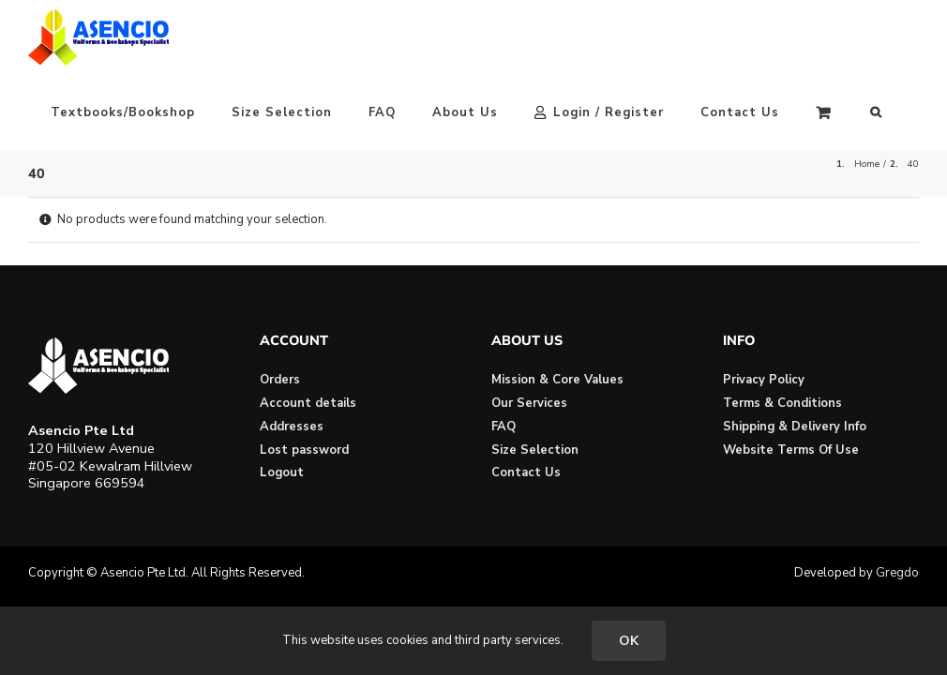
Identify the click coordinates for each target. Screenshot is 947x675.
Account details (308, 403)
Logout (282, 472)
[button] (876, 112)
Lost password (304, 450)
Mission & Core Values (557, 379)
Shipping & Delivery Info (794, 426)
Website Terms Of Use (791, 450)
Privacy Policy (763, 379)
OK (629, 641)
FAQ (503, 426)
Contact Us (526, 472)
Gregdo (897, 572)
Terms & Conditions (782, 403)
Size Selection (535, 450)
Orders (280, 379)
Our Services (529, 403)
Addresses (291, 426)
